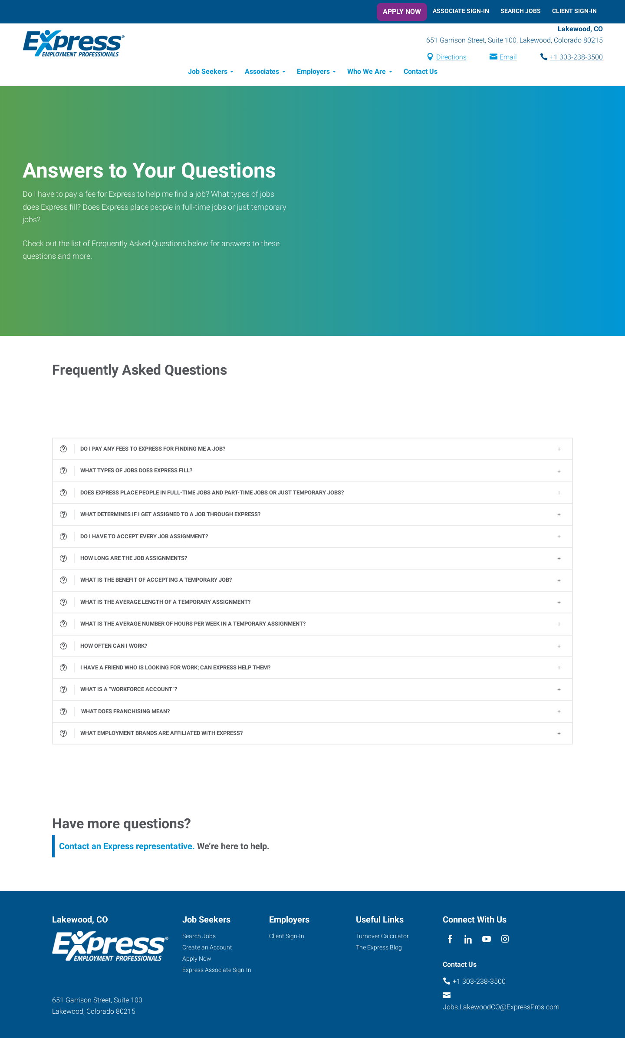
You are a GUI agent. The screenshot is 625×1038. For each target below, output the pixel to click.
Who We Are (366, 73)
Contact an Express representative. (127, 847)
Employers (313, 73)
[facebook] (450, 940)
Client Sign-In (574, 10)
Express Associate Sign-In (216, 971)
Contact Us (421, 73)
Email (502, 58)
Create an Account (207, 948)
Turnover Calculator (382, 937)
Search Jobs (520, 10)
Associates (262, 73)
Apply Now (402, 11)
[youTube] (487, 940)
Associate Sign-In (461, 10)
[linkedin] (468, 940)
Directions (445, 58)
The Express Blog (379, 948)
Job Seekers (207, 73)
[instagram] (505, 940)
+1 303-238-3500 (570, 58)
